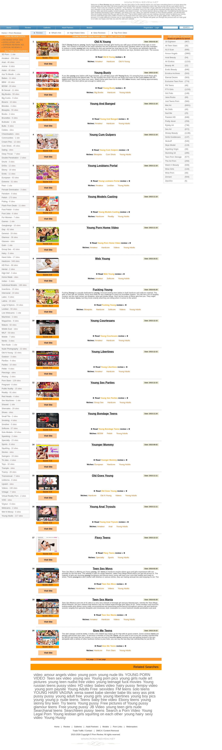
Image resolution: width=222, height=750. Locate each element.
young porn (87, 675)
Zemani (168, 177)
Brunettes (6, 118)
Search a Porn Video (123, 710)
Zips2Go (169, 181)
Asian (4, 70)
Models (89, 28)
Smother (5, 424)
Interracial (6, 293)
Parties (5, 365)
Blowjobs (98, 154)
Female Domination (10, 189)
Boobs (4, 114)
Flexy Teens (102, 537)
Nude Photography (10, 349)
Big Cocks (6, 98)
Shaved (5, 404)
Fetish (109, 433)
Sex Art (168, 129)
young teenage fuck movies (118, 682)
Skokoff (168, 141)
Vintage (5, 492)
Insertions (6, 289)
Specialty (100, 557)
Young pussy (88, 703)
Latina (4, 301)
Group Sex (98, 402)
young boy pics (143, 696)
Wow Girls (169, 169)
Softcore (110, 278)
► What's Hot (55, 33)
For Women (7, 217)
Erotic (4, 174)
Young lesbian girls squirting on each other (88, 714)
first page (90, 659)
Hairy (4, 253)
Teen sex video (59, 678)
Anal (111, 526)
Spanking (6, 436)
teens (99, 710)
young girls (93, 696)
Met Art (168, 105)
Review (28, 28)
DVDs (4, 166)
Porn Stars (110, 650)
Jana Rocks (170, 97)
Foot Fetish (7, 209)
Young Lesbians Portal (102, 165)
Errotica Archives (172, 73)
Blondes (5, 106)
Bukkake (5, 122)
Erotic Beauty (171, 69)
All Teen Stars (171, 45)
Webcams (6, 508)
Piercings (6, 372)
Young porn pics (105, 678)
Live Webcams (8, 313)
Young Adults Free (83, 689)
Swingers (6, 456)
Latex (4, 297)
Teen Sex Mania (102, 599)
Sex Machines (8, 400)
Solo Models (7, 432)
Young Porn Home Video (102, 227)
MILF (4, 333)
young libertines (116, 696)
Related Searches (145, 667)
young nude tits (110, 675)
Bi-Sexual (6, 90)
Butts (4, 126)
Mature (5, 325)
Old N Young (102, 41)
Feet (4, 185)
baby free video (104, 700)
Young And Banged (102, 103)
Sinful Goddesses (173, 137)
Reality (111, 216)
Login (157, 28)
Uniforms (6, 480)
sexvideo (106, 689)
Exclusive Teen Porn (174, 81)
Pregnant (6, 384)
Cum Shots (111, 154)
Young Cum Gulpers (102, 134)
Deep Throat (7, 154)
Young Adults (125, 92)
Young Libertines (102, 351)
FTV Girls (169, 89)
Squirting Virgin (172, 149)
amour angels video (60, 675)
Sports (111, 557)
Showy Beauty (171, 133)
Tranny (5, 472)
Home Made (7, 277)
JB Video (97, 707)
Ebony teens (129, 700)
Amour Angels (171, 53)
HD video (85, 685)
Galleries (46, 28)
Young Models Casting (102, 196)
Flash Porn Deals (9, 205)
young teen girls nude (124, 707)
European (99, 464)
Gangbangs (7, 225)
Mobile (5, 337)
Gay (3, 229)
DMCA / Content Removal (107, 730)
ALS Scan (169, 49)
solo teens (141, 689)
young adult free (69, 696)
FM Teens (169, 85)
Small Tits (6, 416)
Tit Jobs (5, 460)
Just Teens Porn (172, 101)
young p (51, 700)
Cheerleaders (8, 134)
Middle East (7, 329)
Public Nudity (7, 388)
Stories (5, 452)
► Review (38, 33)
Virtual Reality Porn (10, 496)
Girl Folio (169, 93)
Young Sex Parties (103, 382)
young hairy (134, 714)
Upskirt (5, 484)
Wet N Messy (7, 512)
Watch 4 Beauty (172, 165)
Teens (85, 700)
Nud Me (168, 113)
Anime (4, 66)
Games (5, 221)
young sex (81, 678)
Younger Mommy (103, 444)
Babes (4, 78)
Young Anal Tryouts (102, 506)
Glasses (5, 241)
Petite (4, 369)
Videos (116, 247)
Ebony (4, 170)
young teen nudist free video (71, 682)
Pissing (5, 376)
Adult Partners (67, 28)
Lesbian (110, 185)
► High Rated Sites (76, 33)
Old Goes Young (102, 475)
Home (8, 28)
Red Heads (7, 396)
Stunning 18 (170, 153)
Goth (4, 245)
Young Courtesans (102, 320)
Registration (148, 28)
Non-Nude (6, 345)
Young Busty (102, 72)
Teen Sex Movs (103, 568)
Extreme (5, 181)
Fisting (5, 201)
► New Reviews (98, 33)
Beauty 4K (169, 65)
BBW (4, 82)
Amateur (99, 61)
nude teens (69, 700)
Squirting (6, 448)
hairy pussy (125, 685)
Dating (4, 150)
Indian (4, 281)
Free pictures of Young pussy (124, 703)
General (5, 233)
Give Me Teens (102, 630)
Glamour (5, 237)
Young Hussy (55, 717)
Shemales (6, 408)
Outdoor (5, 356)
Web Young (102, 258)
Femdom (6, 193)
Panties (5, 361)
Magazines (6, 321)
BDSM (100, 433)
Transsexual (7, 476)
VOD (4, 500)
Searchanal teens (48, 710)
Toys (4, 464)
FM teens (123, 689)
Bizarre (5, 102)
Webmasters (131, 726)
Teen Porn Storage (173, 157)
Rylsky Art (169, 125)
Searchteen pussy (79, 710)
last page (102, 659)
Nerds (4, 341)
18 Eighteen (170, 41)
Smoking (5, 420)
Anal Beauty (170, 57)
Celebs (5, 130)
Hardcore (111, 61)
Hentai (4, 269)
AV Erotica (169, 61)
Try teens (68, 703)
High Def (5, 273)
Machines (6, 317)
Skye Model (170, 145)
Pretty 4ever (170, 121)
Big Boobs (98, 92)
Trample (5, 468)
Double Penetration (10, 158)
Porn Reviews (15, 33)
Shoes (4, 412)
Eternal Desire (171, 77)
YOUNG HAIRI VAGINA (53, 692)
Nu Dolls (169, 109)
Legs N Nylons (8, 305)
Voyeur (5, 504)
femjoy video (147, 685)
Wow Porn (169, 173)
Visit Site (48, 64)
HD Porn (5, 265)
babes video (105, 685)
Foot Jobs (6, 213)
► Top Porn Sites (119, 33)
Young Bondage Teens (102, 413)
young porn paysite (50, 689)
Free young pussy (73, 707)
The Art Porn (170, 161)
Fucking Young (103, 289)
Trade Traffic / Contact (82, 730)
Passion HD (170, 117)
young (39, 700)
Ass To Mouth (8, 74)
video (38, 675)
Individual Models (9, 285)
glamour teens (45, 707)
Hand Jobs (6, 257)
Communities (7, 138)
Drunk (4, 162)
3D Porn (5, 54)
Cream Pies (7, 142)
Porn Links (117, 726)
